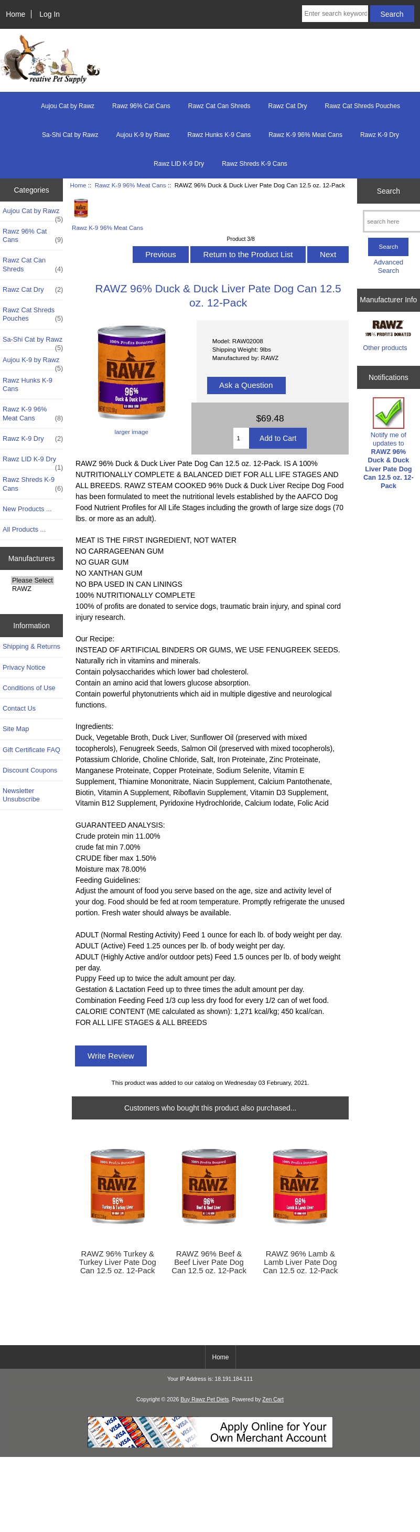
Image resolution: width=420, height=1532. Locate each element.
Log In (49, 14)
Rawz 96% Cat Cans (141, 106)
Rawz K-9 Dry (379, 135)
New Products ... (27, 509)
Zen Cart (273, 1399)
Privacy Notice (24, 667)
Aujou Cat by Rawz (67, 106)
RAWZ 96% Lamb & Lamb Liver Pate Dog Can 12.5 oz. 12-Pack (300, 1262)
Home (15, 14)
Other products (385, 348)
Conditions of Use (29, 688)
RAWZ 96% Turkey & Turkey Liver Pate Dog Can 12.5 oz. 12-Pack (117, 1262)
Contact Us (19, 708)
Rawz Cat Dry (287, 106)
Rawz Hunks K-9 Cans (219, 135)
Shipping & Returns (31, 646)
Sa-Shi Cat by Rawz (70, 135)
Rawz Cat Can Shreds (219, 106)
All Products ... (24, 529)
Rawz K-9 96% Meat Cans (130, 185)
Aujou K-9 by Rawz (142, 135)
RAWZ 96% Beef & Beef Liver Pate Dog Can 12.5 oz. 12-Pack (208, 1262)
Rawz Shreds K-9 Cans (254, 163)
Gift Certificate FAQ (31, 750)
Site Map (16, 729)
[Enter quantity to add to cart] (241, 438)
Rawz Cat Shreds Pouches (362, 106)
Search (388, 191)
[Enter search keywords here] (335, 13)
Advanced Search (389, 266)
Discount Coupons (30, 770)
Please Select (32, 580)
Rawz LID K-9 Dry (179, 163)
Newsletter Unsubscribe (21, 795)
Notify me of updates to (388, 443)
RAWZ (32, 589)
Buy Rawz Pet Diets (204, 1399)
